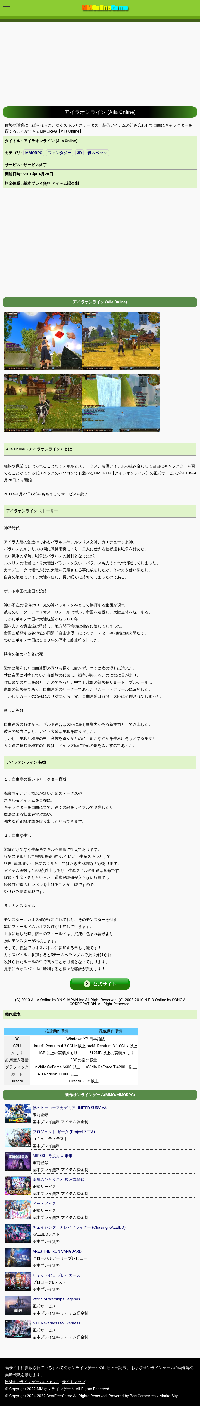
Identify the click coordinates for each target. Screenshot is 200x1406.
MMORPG (33, 153)
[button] (100, 984)
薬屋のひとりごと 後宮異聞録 (58, 1179)
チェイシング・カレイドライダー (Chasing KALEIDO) (79, 1227)
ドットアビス (44, 1203)
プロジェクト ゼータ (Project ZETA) (64, 1131)
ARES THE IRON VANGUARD (57, 1251)
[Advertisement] (100, 60)
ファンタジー (59, 153)
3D (79, 153)
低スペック (97, 153)
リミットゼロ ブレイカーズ (56, 1275)
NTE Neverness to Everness (56, 1323)
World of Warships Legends (56, 1299)
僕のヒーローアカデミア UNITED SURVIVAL (71, 1108)
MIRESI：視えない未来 (52, 1155)
